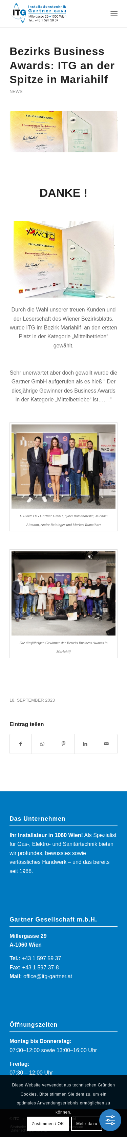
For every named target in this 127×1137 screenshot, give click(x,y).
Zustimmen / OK (48, 1123)
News (15, 91)
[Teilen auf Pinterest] (63, 743)
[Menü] (114, 14)
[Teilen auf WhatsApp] (41, 743)
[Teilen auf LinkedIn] (85, 743)
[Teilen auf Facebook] (20, 743)
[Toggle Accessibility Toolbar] (110, 1120)
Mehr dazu (86, 1123)
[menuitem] (114, 14)
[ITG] (52, 13)
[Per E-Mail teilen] (106, 743)
